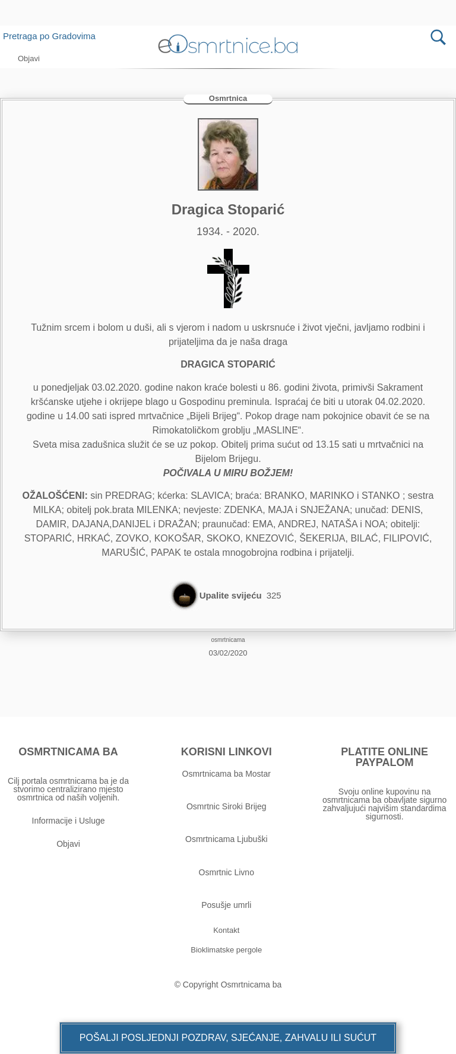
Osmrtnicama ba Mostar (226, 773)
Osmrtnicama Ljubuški (226, 839)
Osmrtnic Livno (226, 872)
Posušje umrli (226, 905)
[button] (228, 1038)
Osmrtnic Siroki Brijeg (226, 806)
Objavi (68, 844)
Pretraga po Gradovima (53, 36)
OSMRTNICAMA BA (68, 752)
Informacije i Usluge (68, 820)
